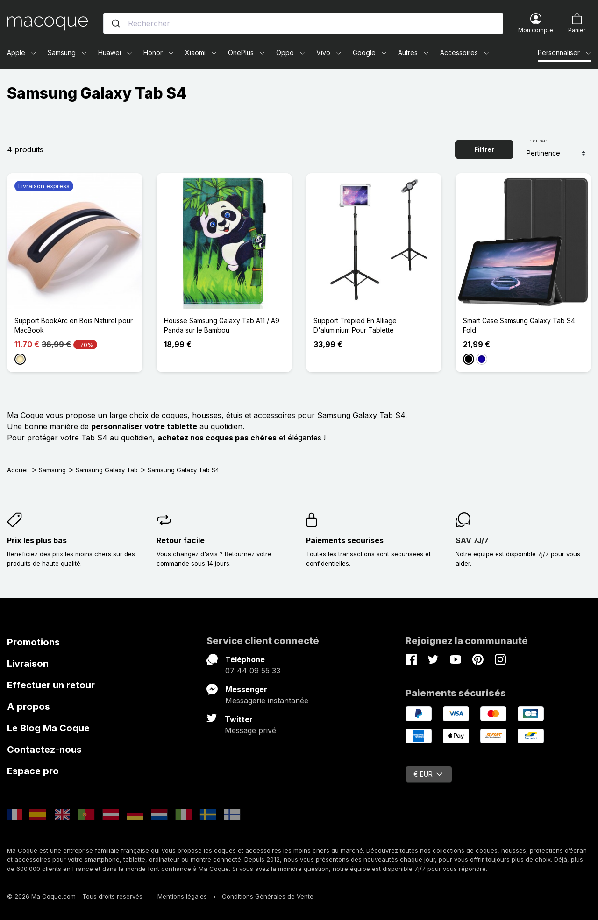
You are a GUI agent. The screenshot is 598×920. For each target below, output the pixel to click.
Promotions (33, 642)
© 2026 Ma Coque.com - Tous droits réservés (74, 896)
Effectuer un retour (51, 685)
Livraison (28, 663)
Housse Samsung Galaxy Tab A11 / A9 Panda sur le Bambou (221, 325)
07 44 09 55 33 (252, 670)
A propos (28, 706)
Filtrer (484, 149)
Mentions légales (182, 896)
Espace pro (33, 771)
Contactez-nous (44, 749)
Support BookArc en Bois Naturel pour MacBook (73, 325)
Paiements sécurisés (345, 540)
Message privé (250, 730)
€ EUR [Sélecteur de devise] (427, 774)
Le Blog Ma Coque (48, 728)
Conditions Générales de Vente (267, 896)
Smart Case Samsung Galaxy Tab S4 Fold (519, 325)
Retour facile (181, 540)
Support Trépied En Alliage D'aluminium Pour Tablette (355, 325)
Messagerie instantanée (266, 700)
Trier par (537, 140)
